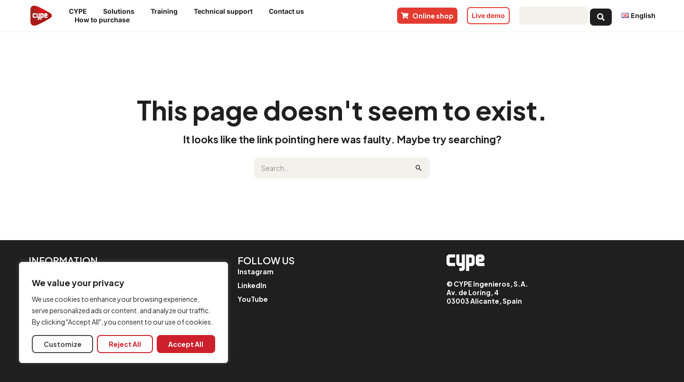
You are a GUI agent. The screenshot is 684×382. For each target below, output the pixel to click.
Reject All (125, 344)
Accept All (185, 344)
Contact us (289, 11)
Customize (63, 344)
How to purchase (104, 20)
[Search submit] (601, 15)
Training (166, 11)
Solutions (121, 11)
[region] (123, 312)
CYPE (80, 11)
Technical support (225, 11)
